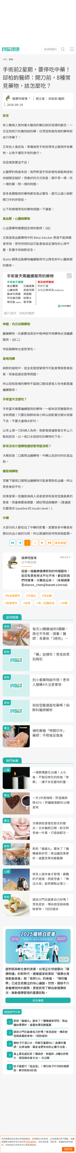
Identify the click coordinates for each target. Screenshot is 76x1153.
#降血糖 (47, 595)
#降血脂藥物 (12, 595)
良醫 (5, 59)
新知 (11, 59)
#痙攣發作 (11, 603)
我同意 (68, 1149)
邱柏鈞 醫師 (56, 98)
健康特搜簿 (19, 98)
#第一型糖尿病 (45, 603)
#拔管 (26, 603)
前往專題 (38, 1000)
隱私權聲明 (31, 1142)
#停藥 (64, 603)
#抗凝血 (31, 595)
